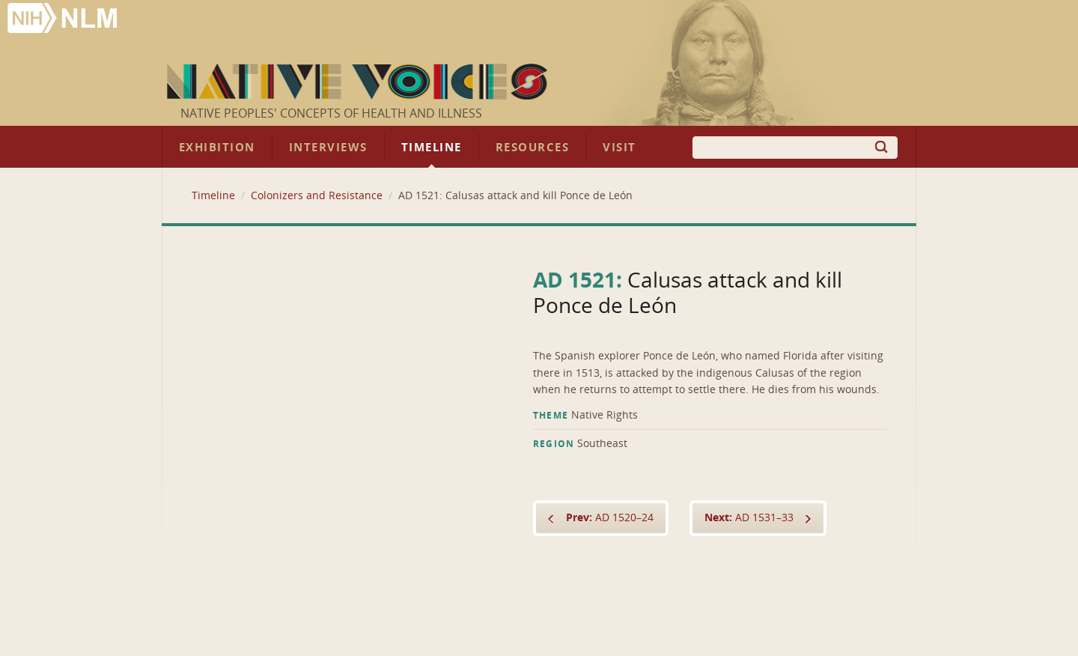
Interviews (328, 147)
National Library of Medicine (63, 20)
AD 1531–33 (749, 517)
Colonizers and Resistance (317, 195)
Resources (532, 147)
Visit (619, 147)
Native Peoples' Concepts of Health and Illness (331, 113)
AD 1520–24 (610, 517)
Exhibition (217, 147)
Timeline (431, 147)
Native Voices (358, 82)
